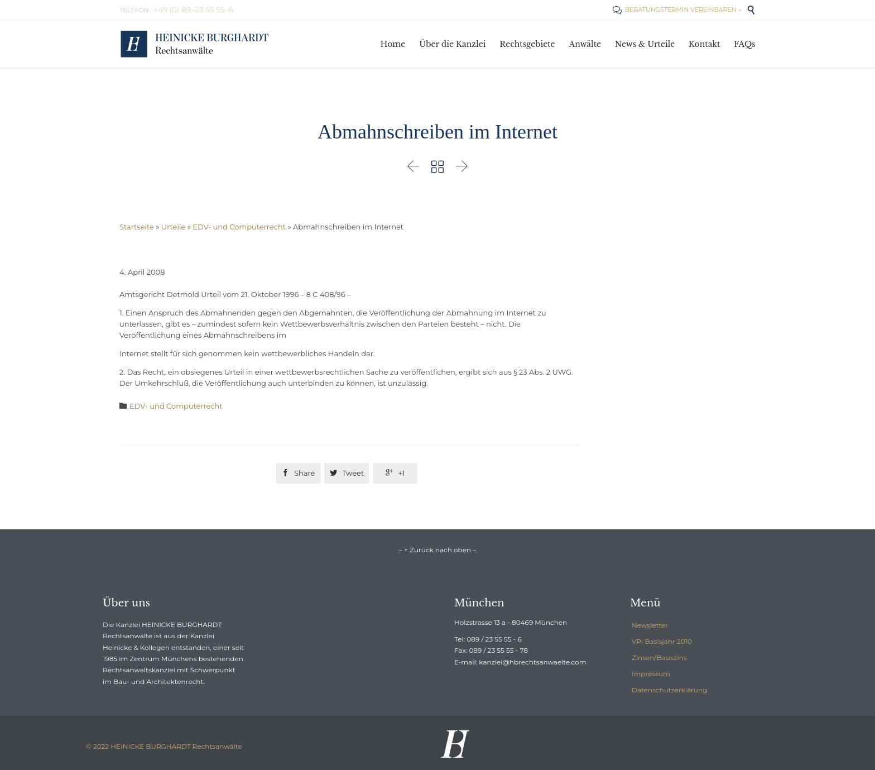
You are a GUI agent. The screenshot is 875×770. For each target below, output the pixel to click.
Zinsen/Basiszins (659, 657)
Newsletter (650, 625)
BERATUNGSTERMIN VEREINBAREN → (677, 9)
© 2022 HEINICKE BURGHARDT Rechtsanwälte (164, 746)
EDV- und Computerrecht (239, 226)
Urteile (173, 226)
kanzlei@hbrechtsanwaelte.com (532, 662)
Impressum (651, 673)
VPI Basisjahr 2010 (662, 641)
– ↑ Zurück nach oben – (437, 550)
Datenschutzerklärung (669, 690)
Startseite (136, 226)
